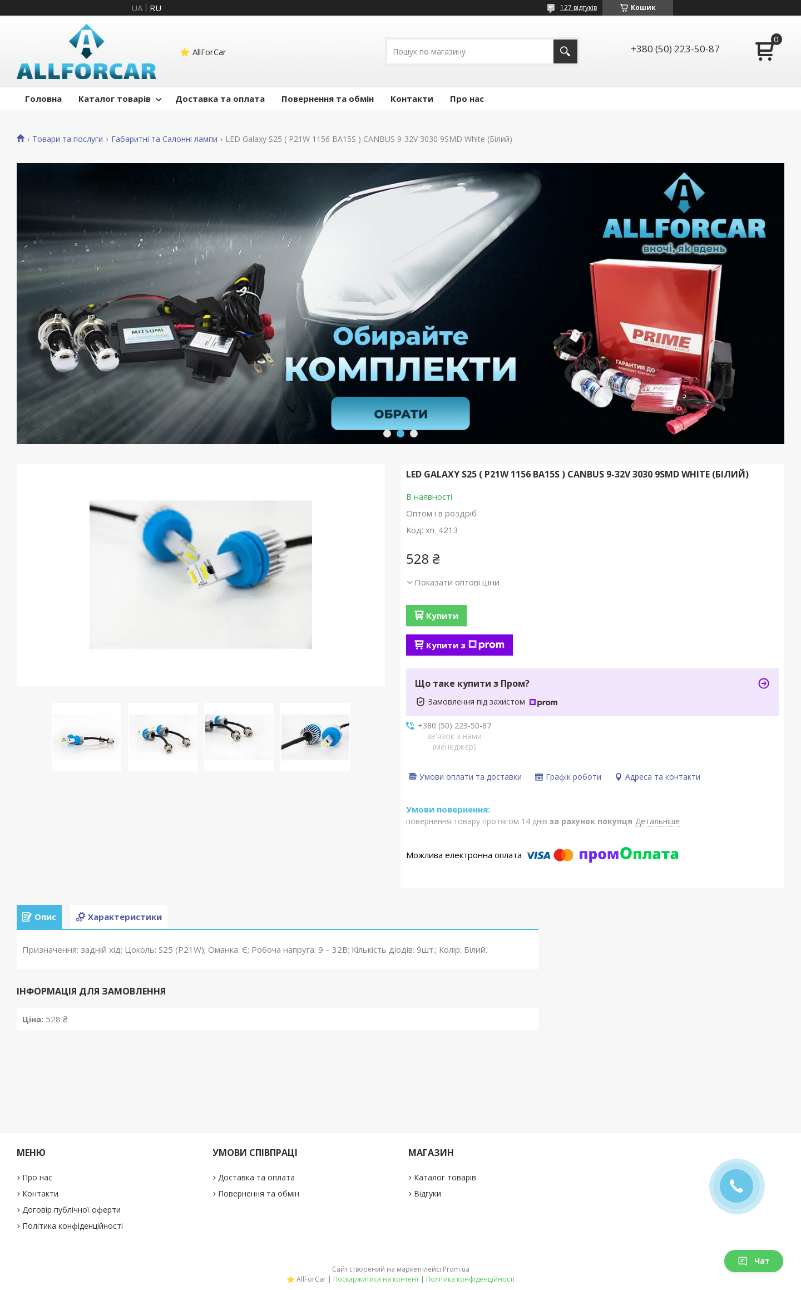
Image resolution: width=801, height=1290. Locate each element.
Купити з (465, 645)
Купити (442, 615)
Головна (43, 98)
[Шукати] (565, 51)
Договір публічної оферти (71, 1209)
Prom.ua (456, 1269)
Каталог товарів (114, 98)
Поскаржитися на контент (376, 1279)
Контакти (411, 98)
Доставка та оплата (220, 98)
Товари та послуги (67, 139)
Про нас (467, 98)
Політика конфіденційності (72, 1225)
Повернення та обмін (327, 98)
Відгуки (427, 1193)
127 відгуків (578, 7)
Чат (754, 1260)
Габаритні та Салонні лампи (164, 139)
